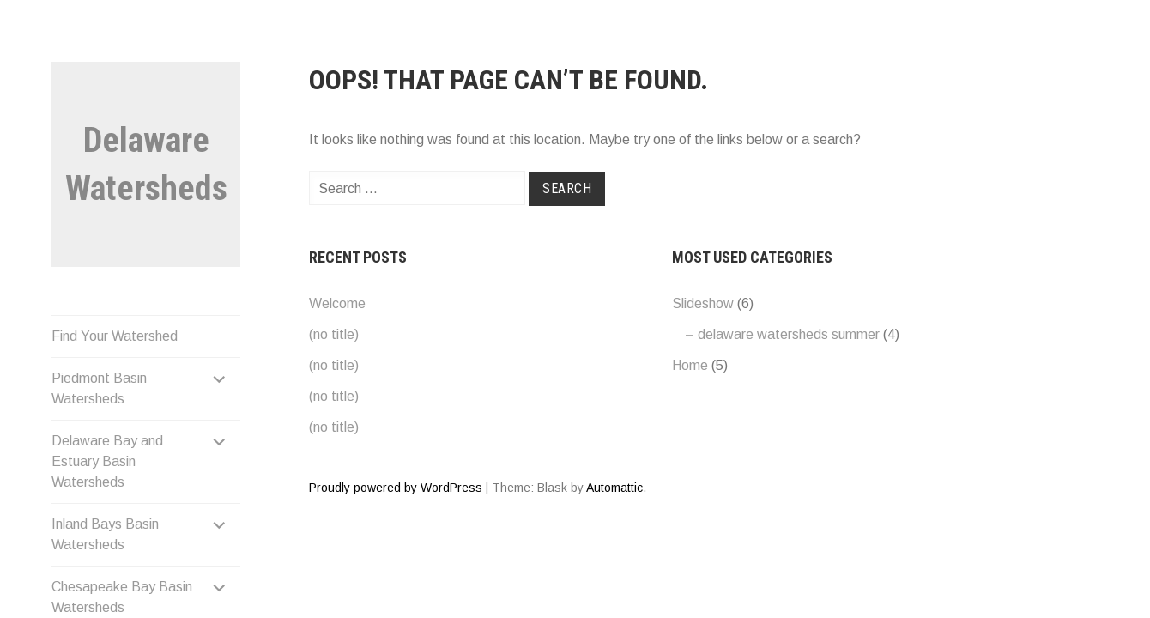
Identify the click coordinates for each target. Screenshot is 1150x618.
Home (690, 365)
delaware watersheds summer (789, 334)
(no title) (334, 334)
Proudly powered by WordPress (395, 487)
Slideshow (703, 303)
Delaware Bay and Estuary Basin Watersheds (107, 461)
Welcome (337, 303)
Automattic (614, 487)
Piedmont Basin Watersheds (99, 388)
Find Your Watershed (114, 336)
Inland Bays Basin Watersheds (105, 534)
